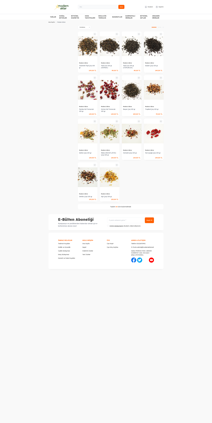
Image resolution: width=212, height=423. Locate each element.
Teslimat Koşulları (64, 243)
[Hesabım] (148, 6)
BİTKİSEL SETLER (144, 17)
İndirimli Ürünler (87, 251)
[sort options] (84, 27)
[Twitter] (139, 260)
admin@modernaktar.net (145, 247)
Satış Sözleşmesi (63, 254)
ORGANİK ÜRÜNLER (156, 17)
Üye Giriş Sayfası (112, 247)
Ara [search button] (121, 7)
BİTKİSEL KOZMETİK (75, 17)
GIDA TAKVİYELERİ (90, 17)
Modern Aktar (83, 63)
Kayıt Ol (149, 220)
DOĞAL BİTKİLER (63, 17)
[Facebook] (133, 260)
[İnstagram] (145, 260)
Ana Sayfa (51, 22)
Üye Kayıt (110, 243)
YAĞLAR (53, 17)
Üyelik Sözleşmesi (64, 251)
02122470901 (141, 243)
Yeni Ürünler (86, 254)
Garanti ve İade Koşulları (66, 258)
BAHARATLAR (117, 17)
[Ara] (101, 7)
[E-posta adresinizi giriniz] (130, 220)
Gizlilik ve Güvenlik (64, 247)
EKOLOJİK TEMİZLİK (102, 17)
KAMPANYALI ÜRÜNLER (130, 17)
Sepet (84, 247)
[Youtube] (151, 260)
